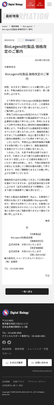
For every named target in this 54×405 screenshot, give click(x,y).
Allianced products (42, 370)
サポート (6, 353)
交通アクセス (18, 381)
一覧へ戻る (27, 291)
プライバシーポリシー (37, 381)
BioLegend (27, 26)
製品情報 (6, 349)
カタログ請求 (30, 4)
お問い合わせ (40, 4)
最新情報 (15, 26)
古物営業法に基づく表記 (12, 385)
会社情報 (6, 381)
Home (4, 26)
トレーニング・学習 (38, 349)
